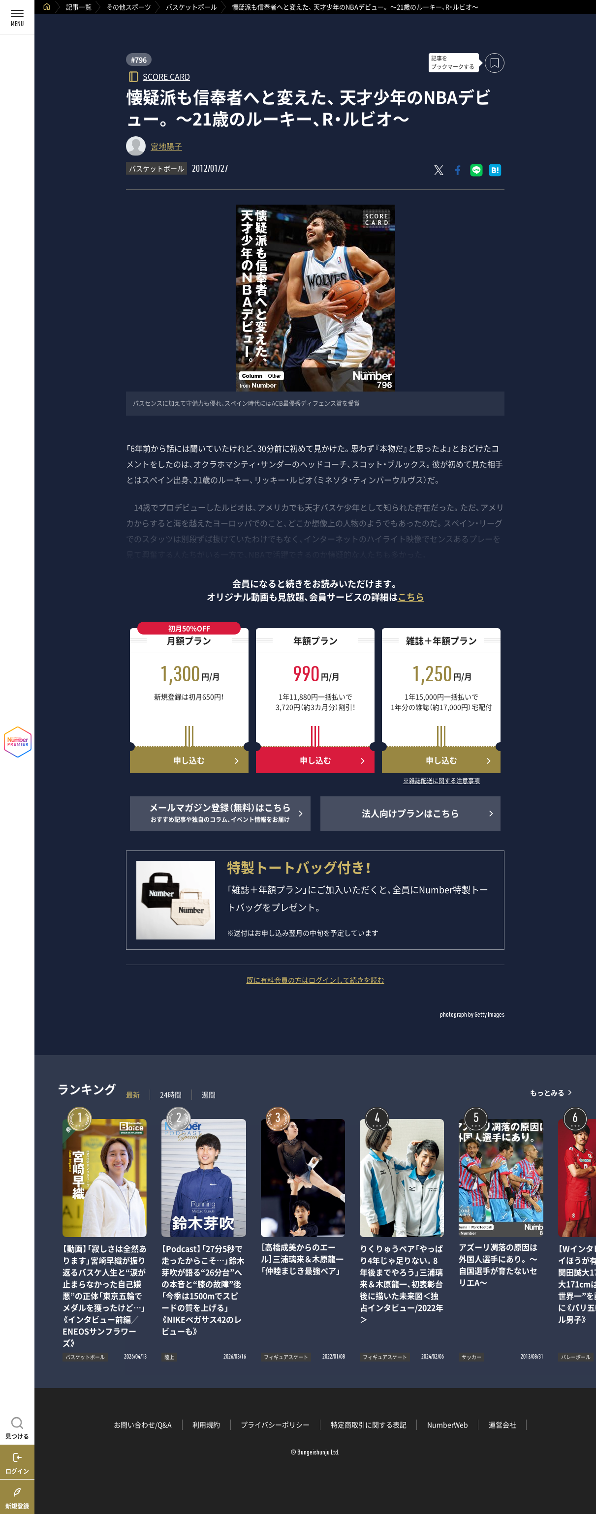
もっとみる (547, 1092)
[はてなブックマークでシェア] (495, 170)
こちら (411, 597)
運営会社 (502, 1424)
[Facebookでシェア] (457, 170)
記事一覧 (79, 6)
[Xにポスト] (439, 170)
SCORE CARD (166, 76)
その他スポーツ (128, 6)
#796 (139, 59)
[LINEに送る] (476, 170)
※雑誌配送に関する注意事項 (441, 781)
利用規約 (206, 1424)
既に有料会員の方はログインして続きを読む (315, 980)
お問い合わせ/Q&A (143, 1424)
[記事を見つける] (17, 1427)
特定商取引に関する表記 (369, 1424)
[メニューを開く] (17, 17)
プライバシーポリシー (275, 1424)
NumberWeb (447, 1424)
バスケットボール (191, 6)
